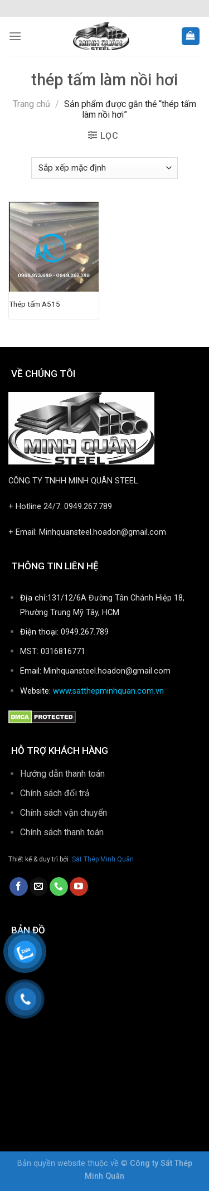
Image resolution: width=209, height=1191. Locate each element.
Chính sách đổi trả (55, 793)
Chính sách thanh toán (63, 832)
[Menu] (15, 36)
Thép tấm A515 (34, 303)
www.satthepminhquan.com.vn (108, 691)
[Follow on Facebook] (18, 886)
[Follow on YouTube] (79, 886)
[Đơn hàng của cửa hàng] (104, 168)
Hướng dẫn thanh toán (62, 773)
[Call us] (59, 886)
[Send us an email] (39, 886)
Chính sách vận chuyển (63, 812)
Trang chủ (31, 104)
